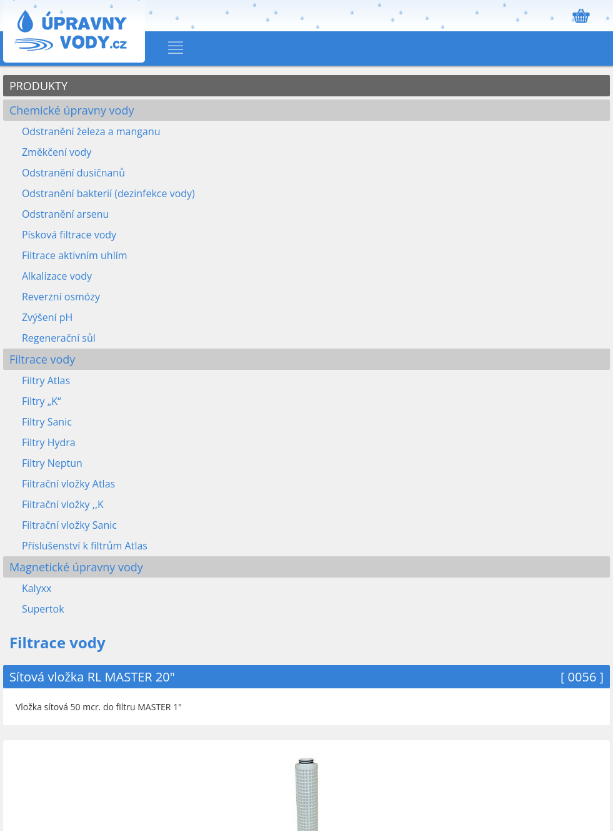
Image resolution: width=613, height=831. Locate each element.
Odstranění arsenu (65, 214)
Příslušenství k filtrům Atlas (84, 546)
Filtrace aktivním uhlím (74, 255)
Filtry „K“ (41, 401)
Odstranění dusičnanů (73, 173)
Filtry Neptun (52, 463)
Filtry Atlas (46, 380)
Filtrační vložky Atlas (68, 484)
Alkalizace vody (57, 276)
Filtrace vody (42, 359)
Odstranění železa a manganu (91, 131)
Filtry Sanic (47, 422)
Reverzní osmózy (61, 296)
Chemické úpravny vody (71, 110)
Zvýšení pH (47, 317)
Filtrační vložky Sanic (69, 525)
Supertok (43, 609)
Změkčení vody (56, 152)
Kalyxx (37, 588)
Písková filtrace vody (69, 235)
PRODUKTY (38, 85)
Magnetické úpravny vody (76, 566)
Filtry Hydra (49, 442)
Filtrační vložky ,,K (63, 504)
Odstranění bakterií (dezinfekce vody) (108, 193)
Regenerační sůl (59, 338)
